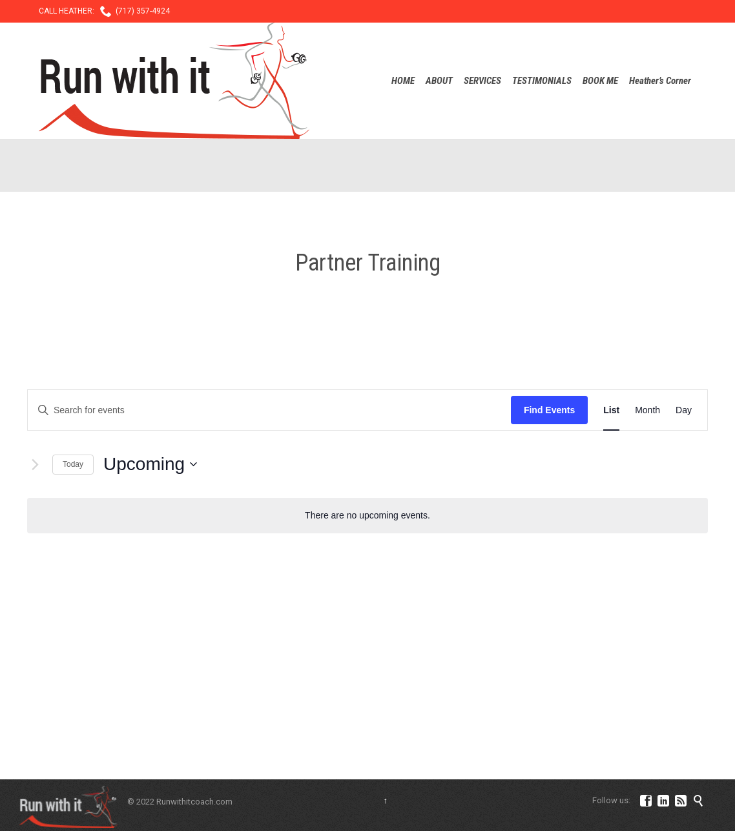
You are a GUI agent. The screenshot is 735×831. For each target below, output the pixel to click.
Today (73, 464)
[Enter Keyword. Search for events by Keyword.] (269, 410)
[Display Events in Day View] (684, 410)
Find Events (549, 410)
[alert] (367, 515)
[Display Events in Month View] (647, 410)
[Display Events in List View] (611, 410)
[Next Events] (35, 464)
